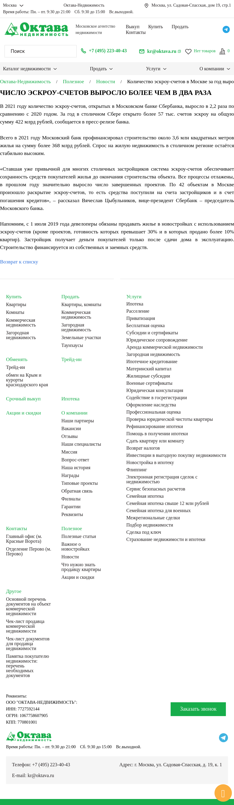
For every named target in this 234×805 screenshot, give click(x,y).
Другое (13, 591)
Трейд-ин (15, 367)
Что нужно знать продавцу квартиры (81, 567)
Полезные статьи (78, 536)
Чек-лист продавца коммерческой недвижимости (25, 626)
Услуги (153, 68)
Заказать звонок (198, 709)
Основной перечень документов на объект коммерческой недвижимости (28, 606)
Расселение (137, 311)
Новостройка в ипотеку (150, 462)
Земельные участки (81, 337)
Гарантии (71, 506)
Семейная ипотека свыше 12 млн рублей (167, 503)
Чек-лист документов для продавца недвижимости (28, 643)
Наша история (75, 467)
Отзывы (69, 436)
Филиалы (71, 499)
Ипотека (70, 398)
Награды (70, 475)
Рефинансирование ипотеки (154, 426)
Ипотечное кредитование (151, 361)
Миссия (69, 452)
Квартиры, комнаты (81, 304)
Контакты (136, 32)
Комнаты (15, 312)
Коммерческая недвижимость (21, 322)
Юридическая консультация (154, 390)
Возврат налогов (143, 448)
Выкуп (133, 26)
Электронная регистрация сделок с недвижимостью (161, 479)
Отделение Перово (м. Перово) (28, 551)
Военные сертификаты (149, 383)
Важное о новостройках (75, 546)
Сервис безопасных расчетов (155, 489)
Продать (180, 26)
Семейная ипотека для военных (158, 510)
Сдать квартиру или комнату (155, 441)
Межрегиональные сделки (153, 517)
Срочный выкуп (23, 398)
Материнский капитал (148, 368)
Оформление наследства (151, 404)
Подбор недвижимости (149, 525)
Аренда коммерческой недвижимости (164, 347)
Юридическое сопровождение (156, 340)
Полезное (71, 528)
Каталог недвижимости (27, 68)
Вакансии (71, 428)
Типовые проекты (79, 483)
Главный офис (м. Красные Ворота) (24, 539)
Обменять (16, 359)
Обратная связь (77, 491)
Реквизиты (72, 514)
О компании (211, 68)
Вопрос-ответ (75, 459)
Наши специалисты (81, 444)
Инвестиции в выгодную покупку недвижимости (176, 455)
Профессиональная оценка (153, 412)
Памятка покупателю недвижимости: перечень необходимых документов (27, 666)
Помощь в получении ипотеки (157, 433)
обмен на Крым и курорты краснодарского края (27, 380)
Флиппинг (136, 469)
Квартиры (16, 304)
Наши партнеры (77, 420)
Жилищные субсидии (148, 376)
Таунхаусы (72, 345)
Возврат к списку (19, 262)
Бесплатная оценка (145, 325)
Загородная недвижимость (21, 335)
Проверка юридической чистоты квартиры (169, 419)
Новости (70, 556)
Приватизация (140, 318)
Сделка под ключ (143, 532)
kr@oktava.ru (41, 775)
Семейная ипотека (144, 496)
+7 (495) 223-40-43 (51, 764)
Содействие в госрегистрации (156, 397)
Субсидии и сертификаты (152, 332)
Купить (155, 26)
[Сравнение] (224, 51)
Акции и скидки (23, 412)
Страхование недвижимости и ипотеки (165, 539)
